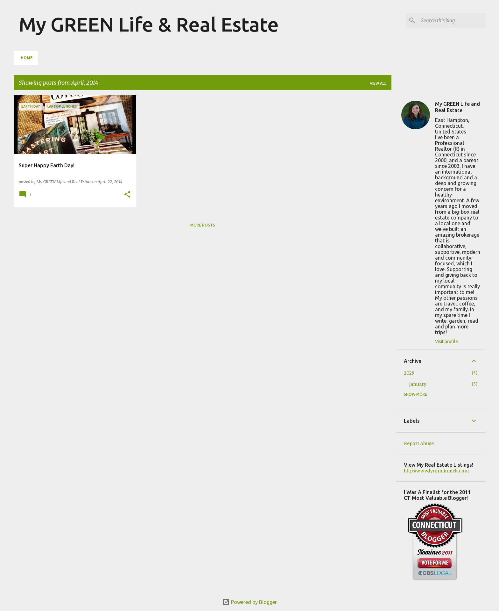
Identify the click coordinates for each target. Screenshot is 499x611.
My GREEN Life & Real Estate (149, 24)
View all (378, 83)
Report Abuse (419, 443)
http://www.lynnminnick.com (436, 471)
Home (27, 58)
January (417, 384)
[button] (127, 194)
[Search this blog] (451, 20)
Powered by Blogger (249, 602)
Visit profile (446, 341)
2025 (409, 373)
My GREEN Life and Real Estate (457, 107)
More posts (202, 225)
